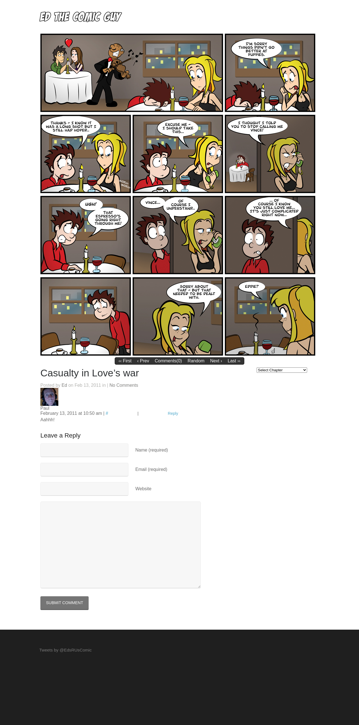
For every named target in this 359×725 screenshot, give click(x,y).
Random (196, 360)
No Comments (123, 385)
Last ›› (234, 360)
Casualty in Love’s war (89, 372)
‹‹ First (125, 360)
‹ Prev (143, 360)
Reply (173, 413)
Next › (216, 360)
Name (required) (151, 450)
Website (143, 488)
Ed (64, 385)
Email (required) (151, 469)
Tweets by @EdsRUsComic (65, 650)
